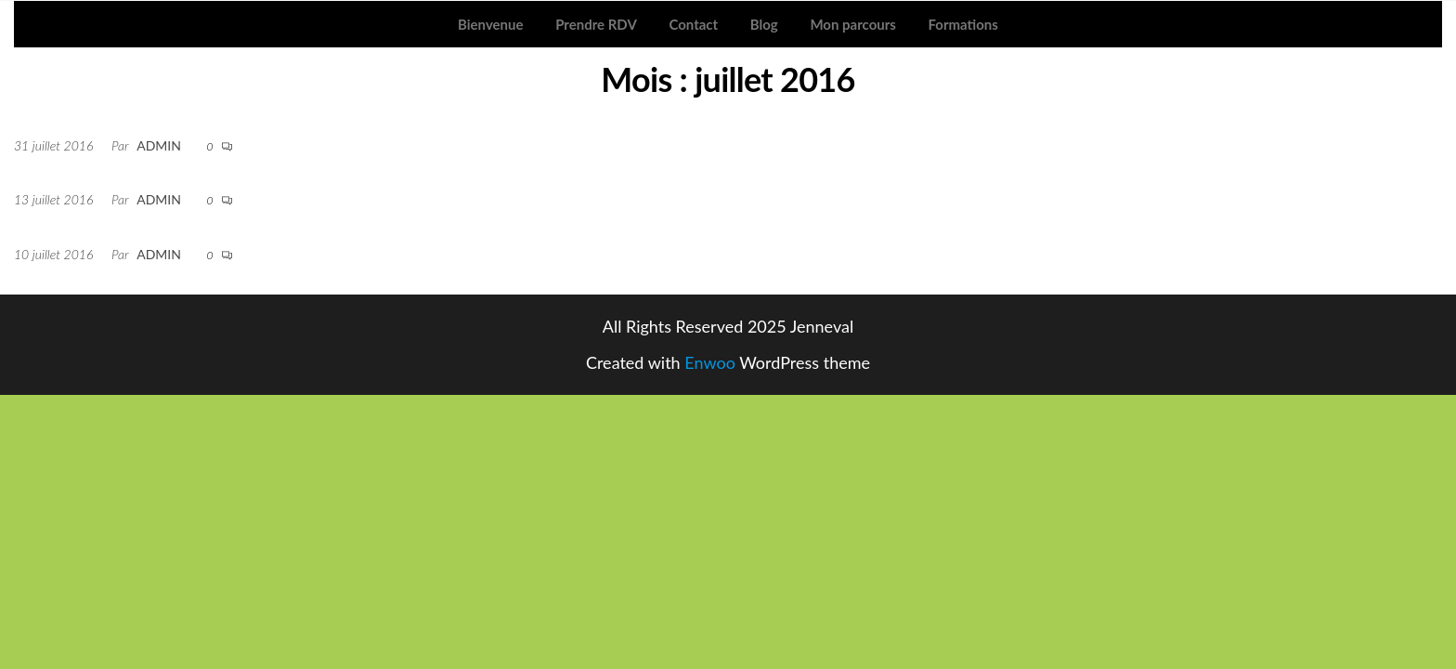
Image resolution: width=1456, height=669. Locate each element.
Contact (693, 24)
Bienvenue (490, 24)
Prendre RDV (596, 24)
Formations (963, 24)
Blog (764, 24)
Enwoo (709, 362)
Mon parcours (853, 24)
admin (158, 145)
